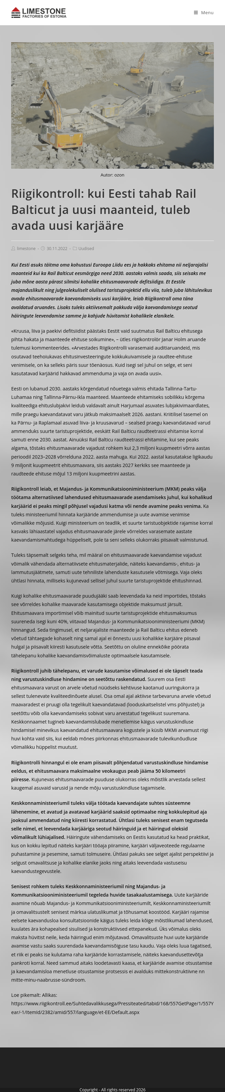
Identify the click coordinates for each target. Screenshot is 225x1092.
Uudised (86, 248)
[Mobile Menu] (201, 12)
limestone (26, 248)
